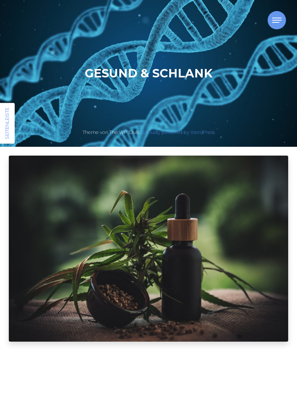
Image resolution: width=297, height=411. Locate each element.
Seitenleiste (7, 123)
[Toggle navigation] (277, 20)
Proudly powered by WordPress (179, 132)
